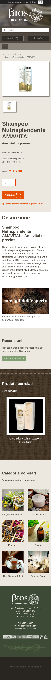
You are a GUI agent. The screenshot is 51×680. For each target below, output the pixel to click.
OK (40, 2)
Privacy (33, 2)
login (38, 38)
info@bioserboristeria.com (25, 626)
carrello (12, 38)
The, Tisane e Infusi (13, 576)
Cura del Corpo (16, 54)
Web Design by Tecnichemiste (25, 666)
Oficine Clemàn (15, 152)
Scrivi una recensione (14, 358)
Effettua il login (9, 316)
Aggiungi (13, 195)
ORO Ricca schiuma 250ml (25, 438)
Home (4, 54)
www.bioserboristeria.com (25, 628)
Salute (38, 545)
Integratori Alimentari (12, 514)
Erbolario (12, 545)
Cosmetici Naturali (38, 514)
